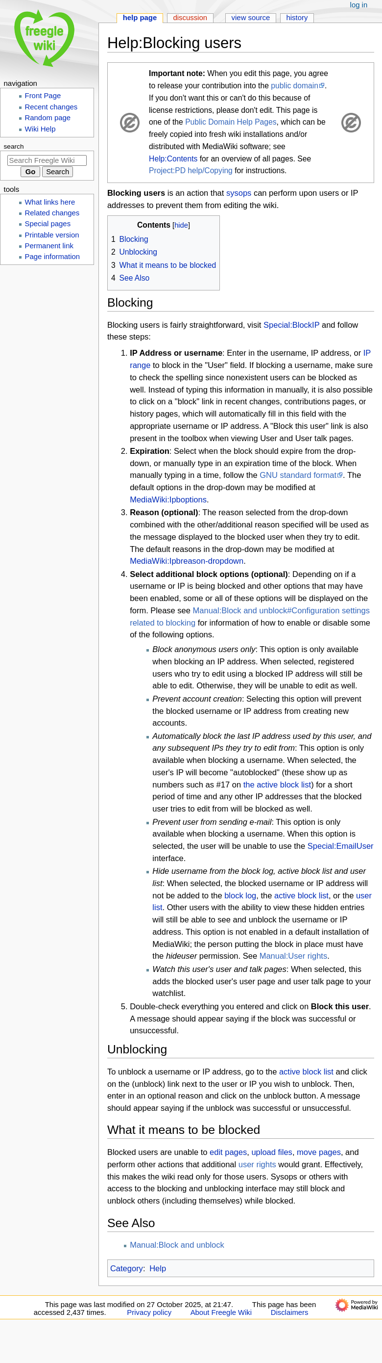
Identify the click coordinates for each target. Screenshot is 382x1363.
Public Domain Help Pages (230, 122)
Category (126, 1268)
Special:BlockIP (291, 324)
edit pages (228, 1152)
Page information (52, 257)
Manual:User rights (293, 955)
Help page (140, 18)
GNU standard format (298, 475)
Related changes (52, 213)
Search (14, 146)
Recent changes (51, 107)
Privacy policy (149, 1312)
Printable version (52, 235)
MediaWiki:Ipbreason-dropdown (186, 560)
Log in (359, 5)
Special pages (48, 224)
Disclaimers (290, 1312)
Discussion (190, 18)
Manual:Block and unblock (177, 1244)
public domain (294, 85)
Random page (48, 118)
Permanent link (49, 246)
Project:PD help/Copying (191, 170)
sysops (238, 192)
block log (240, 895)
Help (157, 1268)
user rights (257, 1164)
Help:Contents (173, 159)
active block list (301, 895)
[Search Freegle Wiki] (47, 160)
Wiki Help (40, 129)
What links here (50, 202)
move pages (319, 1152)
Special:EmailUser (341, 845)
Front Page (43, 96)
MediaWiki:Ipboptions (168, 499)
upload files (271, 1152)
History (297, 18)
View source (251, 18)
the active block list (277, 784)
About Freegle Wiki (221, 1312)
